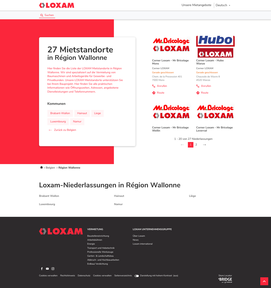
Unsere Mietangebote (196, 5)
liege (97, 113)
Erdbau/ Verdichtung (97, 264)
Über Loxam (139, 236)
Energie (91, 244)
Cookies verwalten (48, 276)
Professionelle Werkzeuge (100, 252)
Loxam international (143, 244)
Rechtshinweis (67, 276)
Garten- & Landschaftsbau (100, 256)
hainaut (82, 113)
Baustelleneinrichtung (98, 236)
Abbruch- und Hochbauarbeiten (103, 260)
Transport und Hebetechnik (101, 248)
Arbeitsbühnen (94, 240)
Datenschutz (84, 276)
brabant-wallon (60, 113)
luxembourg (58, 121)
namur (77, 121)
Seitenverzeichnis (123, 276)
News (135, 240)
